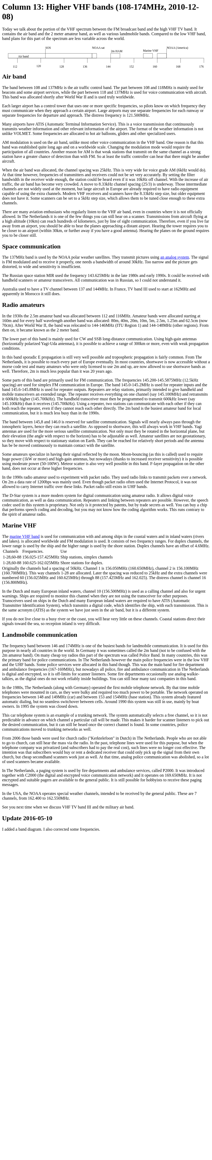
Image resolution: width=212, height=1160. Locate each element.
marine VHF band (25, 536)
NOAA (35, 793)
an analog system (174, 257)
